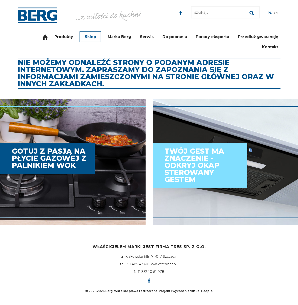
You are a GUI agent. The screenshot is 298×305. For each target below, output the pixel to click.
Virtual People (201, 291)
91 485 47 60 (137, 264)
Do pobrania (174, 37)
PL (270, 12)
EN (276, 12)
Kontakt (270, 47)
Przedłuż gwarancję (258, 37)
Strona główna (45, 37)
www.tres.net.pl (164, 264)
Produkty (63, 37)
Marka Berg (119, 37)
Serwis (147, 37)
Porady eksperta (212, 37)
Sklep (90, 37)
